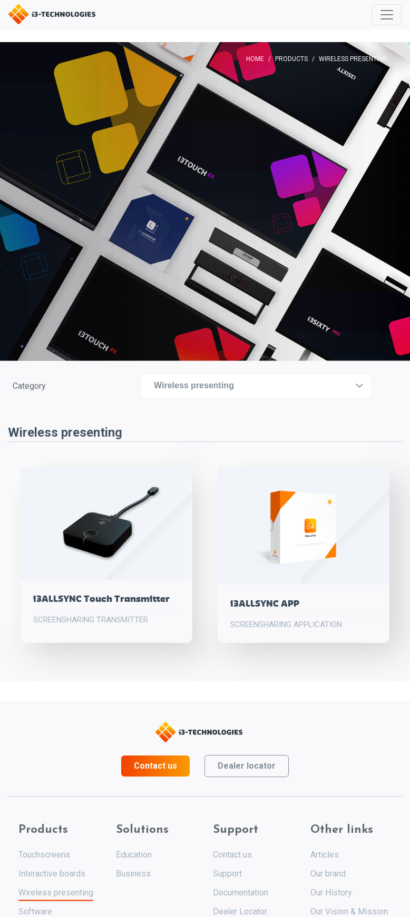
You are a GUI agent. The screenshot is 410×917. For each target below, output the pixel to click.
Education (134, 855)
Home (255, 59)
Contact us (155, 766)
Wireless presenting (55, 893)
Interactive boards (51, 874)
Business (133, 874)
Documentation (240, 893)
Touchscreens (44, 855)
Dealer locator (247, 766)
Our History (331, 893)
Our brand (328, 874)
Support (227, 874)
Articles (324, 855)
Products (291, 59)
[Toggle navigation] (387, 14)
